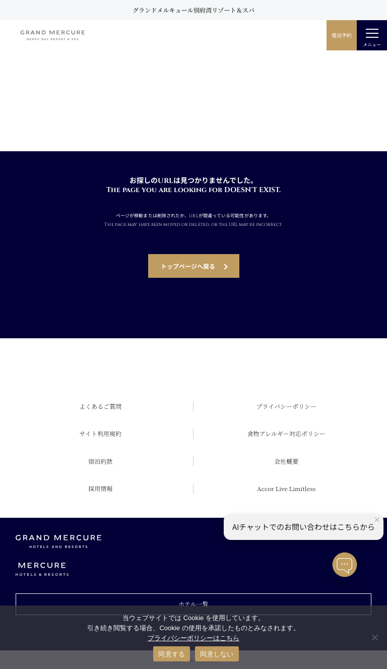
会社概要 (286, 461)
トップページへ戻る (188, 266)
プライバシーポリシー (286, 406)
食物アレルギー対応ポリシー (286, 433)
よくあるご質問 (100, 406)
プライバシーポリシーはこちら (193, 638)
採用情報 (100, 488)
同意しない (216, 654)
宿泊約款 (100, 461)
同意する (171, 654)
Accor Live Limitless (286, 488)
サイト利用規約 (100, 433)
